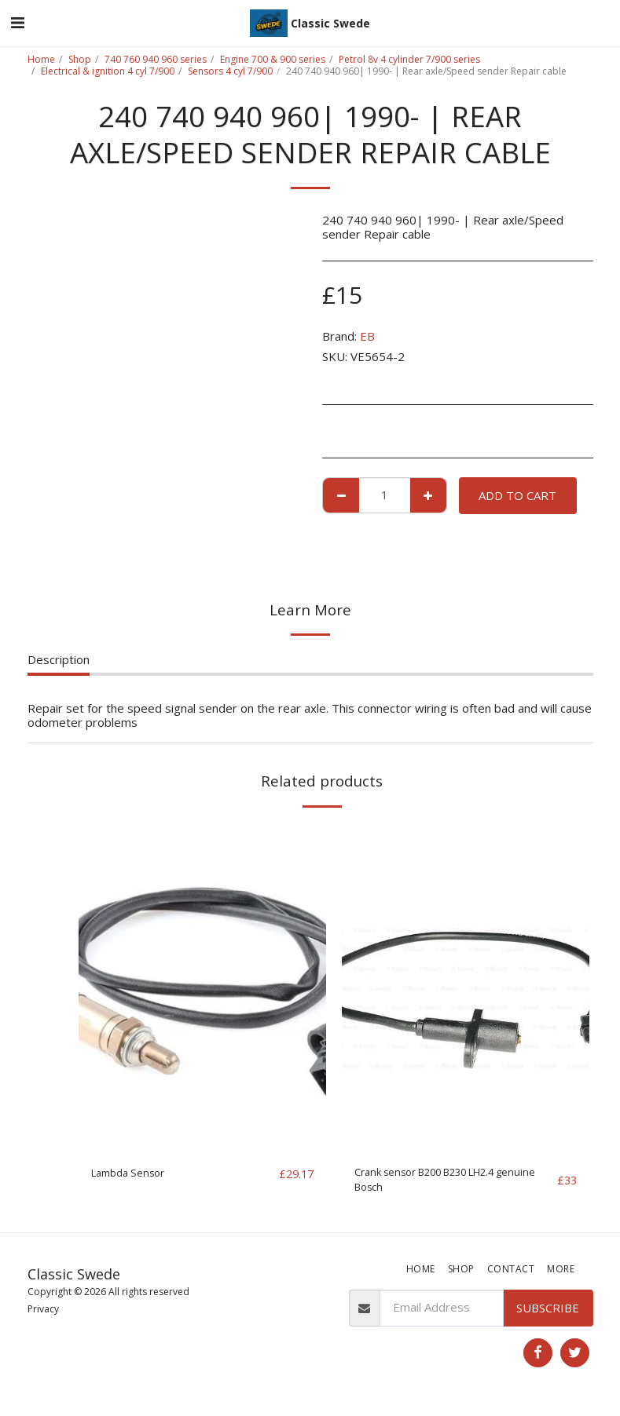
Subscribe (547, 1313)
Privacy (43, 1315)
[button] (17, 22)
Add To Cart (517, 495)
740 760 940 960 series (156, 59)
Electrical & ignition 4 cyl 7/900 (107, 71)
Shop (79, 59)
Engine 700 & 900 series (272, 59)
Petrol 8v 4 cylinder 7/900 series (409, 59)
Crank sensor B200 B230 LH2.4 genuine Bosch (439, 1183)
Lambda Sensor (133, 1174)
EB (367, 336)
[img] (202, 988)
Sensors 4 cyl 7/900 (230, 71)
